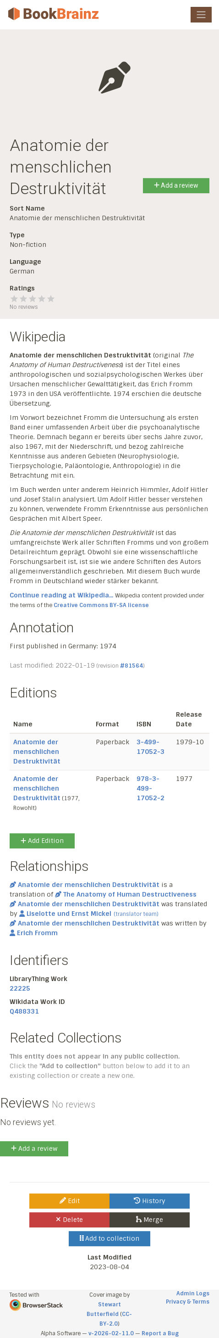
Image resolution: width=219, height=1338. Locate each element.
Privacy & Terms (187, 1301)
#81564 (131, 665)
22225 (20, 988)
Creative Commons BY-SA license (101, 605)
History (149, 1201)
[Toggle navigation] (201, 14)
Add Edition (42, 840)
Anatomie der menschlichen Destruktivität (36, 751)
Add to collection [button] (110, 1238)
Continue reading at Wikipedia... (61, 595)
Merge (149, 1219)
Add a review (176, 185)
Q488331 (24, 1011)
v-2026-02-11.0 (111, 1333)
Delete (69, 1219)
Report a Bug (160, 1333)
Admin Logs (192, 1293)
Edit (70, 1201)
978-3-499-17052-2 (150, 788)
